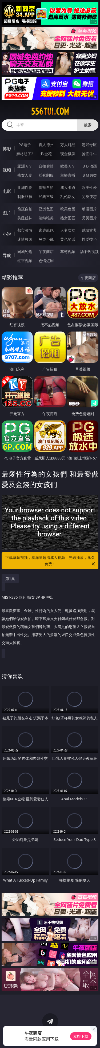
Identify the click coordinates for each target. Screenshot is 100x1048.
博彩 (7, 148)
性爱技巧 (89, 239)
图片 (7, 213)
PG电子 (24, 144)
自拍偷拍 (46, 166)
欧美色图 (67, 208)
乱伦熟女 (67, 196)
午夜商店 (46, 251)
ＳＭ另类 (89, 175)
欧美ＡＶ (67, 166)
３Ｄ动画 (89, 166)
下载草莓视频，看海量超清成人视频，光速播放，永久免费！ (50, 561)
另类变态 (89, 196)
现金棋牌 (67, 153)
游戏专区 (89, 144)
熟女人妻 (24, 175)
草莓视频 (67, 251)
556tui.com (50, 111)
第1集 (10, 578)
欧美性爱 (89, 187)
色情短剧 (46, 260)
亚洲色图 (46, 208)
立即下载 (80, 1036)
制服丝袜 (24, 196)
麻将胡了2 (24, 153)
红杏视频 (24, 260)
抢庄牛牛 (89, 153)
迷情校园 (24, 239)
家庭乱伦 (46, 230)
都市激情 (24, 230)
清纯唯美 (46, 217)
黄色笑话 (67, 239)
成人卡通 (67, 187)
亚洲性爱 (24, 187)
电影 (7, 191)
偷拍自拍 (46, 187)
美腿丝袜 (24, 217)
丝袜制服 (46, 175)
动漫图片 (89, 208)
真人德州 (46, 144)
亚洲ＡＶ (24, 166)
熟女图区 (67, 217)
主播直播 (67, 175)
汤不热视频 (89, 251)
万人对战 (67, 144)
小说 (7, 234)
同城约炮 (24, 251)
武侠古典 (89, 230)
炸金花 (46, 153)
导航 (7, 255)
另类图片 (89, 217)
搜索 (87, 124)
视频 (7, 170)
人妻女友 (67, 230)
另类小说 (46, 239)
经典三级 (46, 196)
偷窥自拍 (24, 208)
